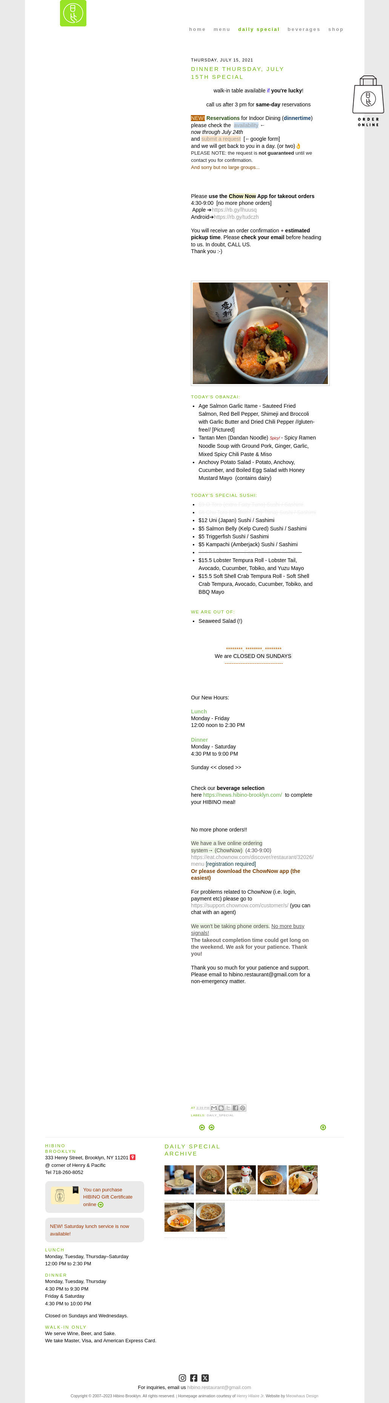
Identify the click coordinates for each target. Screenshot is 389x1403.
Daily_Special (220, 1115)
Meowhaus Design (302, 1396)
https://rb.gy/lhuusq (234, 210)
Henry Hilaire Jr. (250, 1396)
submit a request (221, 139)
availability (246, 125)
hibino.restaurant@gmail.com (219, 1387)
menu (222, 29)
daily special (259, 29)
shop (336, 29)
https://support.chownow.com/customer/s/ (239, 905)
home (197, 29)
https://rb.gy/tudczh (236, 217)
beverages (304, 29)
